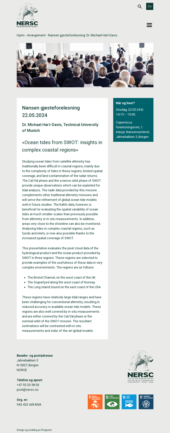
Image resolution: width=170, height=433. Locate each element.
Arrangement (36, 35)
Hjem (21, 35)
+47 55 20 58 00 (28, 385)
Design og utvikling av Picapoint (34, 430)
